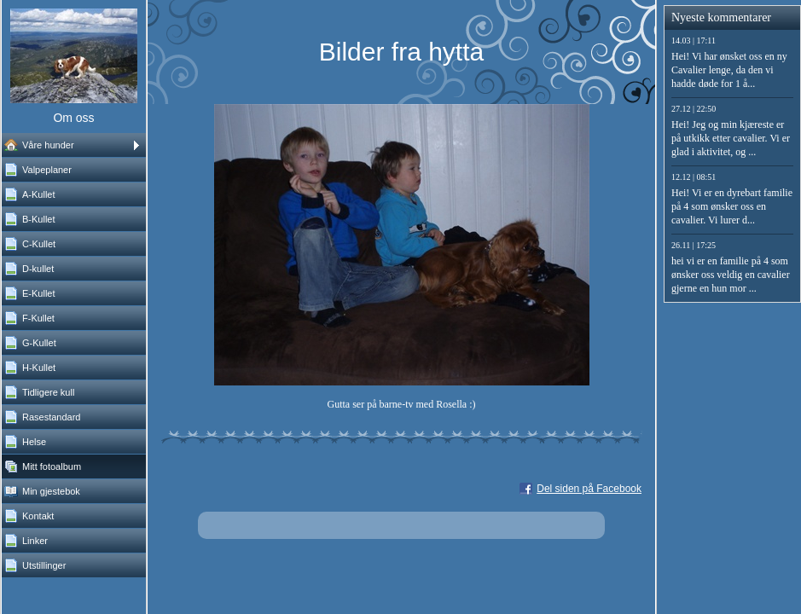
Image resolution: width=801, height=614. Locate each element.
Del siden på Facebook (589, 489)
